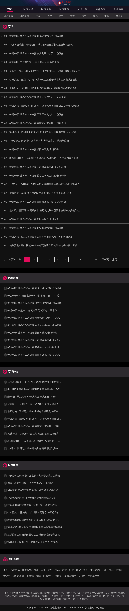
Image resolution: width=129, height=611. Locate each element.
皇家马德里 (70, 576)
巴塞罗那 (48, 576)
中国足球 (95, 569)
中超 (106, 16)
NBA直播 (8, 16)
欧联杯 (58, 576)
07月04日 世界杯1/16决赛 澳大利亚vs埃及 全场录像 (32, 303)
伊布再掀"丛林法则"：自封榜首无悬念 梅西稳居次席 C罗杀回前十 (39, 512)
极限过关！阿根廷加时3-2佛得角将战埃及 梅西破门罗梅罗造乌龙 (39, 411)
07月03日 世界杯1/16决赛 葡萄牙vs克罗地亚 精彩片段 (33, 426)
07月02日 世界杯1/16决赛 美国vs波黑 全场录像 (30, 332)
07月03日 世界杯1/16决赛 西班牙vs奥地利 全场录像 (32, 325)
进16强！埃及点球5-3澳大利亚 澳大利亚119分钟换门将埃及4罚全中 (40, 396)
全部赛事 (118, 9)
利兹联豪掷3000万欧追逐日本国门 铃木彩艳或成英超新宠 (35, 490)
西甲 (49, 16)
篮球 (85, 569)
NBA (57, 569)
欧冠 (95, 16)
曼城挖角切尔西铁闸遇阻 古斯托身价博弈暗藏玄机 (31, 534)
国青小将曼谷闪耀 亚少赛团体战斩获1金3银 (28, 483)
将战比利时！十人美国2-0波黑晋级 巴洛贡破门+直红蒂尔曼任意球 (39, 441)
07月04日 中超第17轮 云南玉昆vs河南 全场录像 (30, 310)
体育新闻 (100, 9)
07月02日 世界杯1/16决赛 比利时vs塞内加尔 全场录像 (33, 340)
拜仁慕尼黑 (93, 576)
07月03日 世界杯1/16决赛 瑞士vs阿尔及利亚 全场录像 (33, 317)
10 (96, 259)
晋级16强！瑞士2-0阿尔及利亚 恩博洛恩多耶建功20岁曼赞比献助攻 (40, 418)
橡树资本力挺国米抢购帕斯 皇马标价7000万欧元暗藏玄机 (35, 520)
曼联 (111, 569)
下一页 (105, 259)
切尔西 (81, 576)
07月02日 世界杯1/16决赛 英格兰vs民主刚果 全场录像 (33, 347)
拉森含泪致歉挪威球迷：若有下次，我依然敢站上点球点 (34, 505)
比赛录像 (15, 569)
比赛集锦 (27, 569)
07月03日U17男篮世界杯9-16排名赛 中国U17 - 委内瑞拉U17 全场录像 (42, 295)
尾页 (114, 259)
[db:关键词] (18, 576)
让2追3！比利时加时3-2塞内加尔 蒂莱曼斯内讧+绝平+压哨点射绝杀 (40, 448)
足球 (5, 569)
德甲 (61, 16)
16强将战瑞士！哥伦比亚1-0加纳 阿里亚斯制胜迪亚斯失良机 (37, 382)
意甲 (72, 16)
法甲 (84, 16)
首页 (9, 9)
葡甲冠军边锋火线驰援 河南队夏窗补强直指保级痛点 (32, 527)
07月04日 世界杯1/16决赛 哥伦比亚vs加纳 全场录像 (32, 288)
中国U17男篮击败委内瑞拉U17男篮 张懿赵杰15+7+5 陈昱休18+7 (39, 389)
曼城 (38, 576)
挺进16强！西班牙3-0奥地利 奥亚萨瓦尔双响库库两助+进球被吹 (38, 433)
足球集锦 (64, 9)
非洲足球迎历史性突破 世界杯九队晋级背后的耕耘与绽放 (35, 475)
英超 (38, 16)
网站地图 (99, 607)
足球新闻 (82, 9)
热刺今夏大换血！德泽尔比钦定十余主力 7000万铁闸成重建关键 (38, 542)
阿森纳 (119, 569)
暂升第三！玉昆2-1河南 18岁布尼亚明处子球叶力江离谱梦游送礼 (39, 404)
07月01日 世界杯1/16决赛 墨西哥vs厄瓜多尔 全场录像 (33, 354)
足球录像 (46, 9)
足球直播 (28, 9)
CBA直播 (24, 16)
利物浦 (30, 576)
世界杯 (119, 16)
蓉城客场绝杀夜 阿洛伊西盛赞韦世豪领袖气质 (29, 497)
